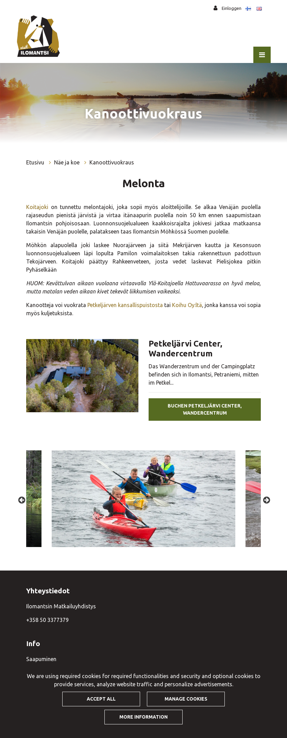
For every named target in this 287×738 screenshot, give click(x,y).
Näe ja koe (67, 162)
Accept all (101, 699)
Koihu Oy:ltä (187, 305)
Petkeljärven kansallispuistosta (125, 305)
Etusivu (36, 162)
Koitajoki (37, 207)
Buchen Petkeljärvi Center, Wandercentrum (205, 409)
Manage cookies (186, 699)
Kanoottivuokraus (111, 162)
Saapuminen (41, 659)
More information (143, 717)
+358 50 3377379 (47, 620)
